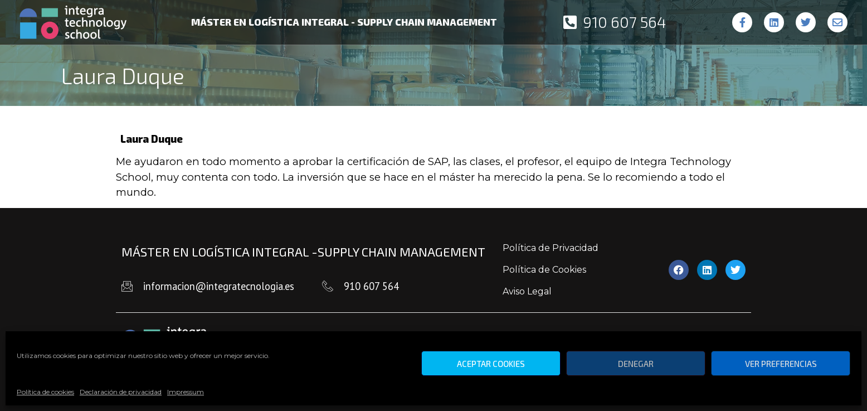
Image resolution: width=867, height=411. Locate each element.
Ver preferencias (781, 364)
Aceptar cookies (491, 364)
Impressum (185, 392)
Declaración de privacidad (121, 392)
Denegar (636, 364)
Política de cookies (45, 392)
